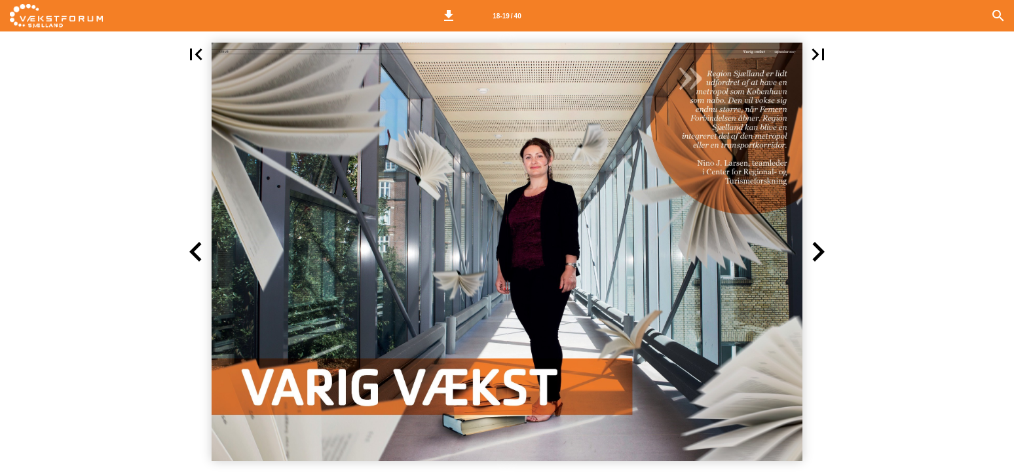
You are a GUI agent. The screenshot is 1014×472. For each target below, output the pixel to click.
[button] (448, 15)
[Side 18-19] (507, 15)
